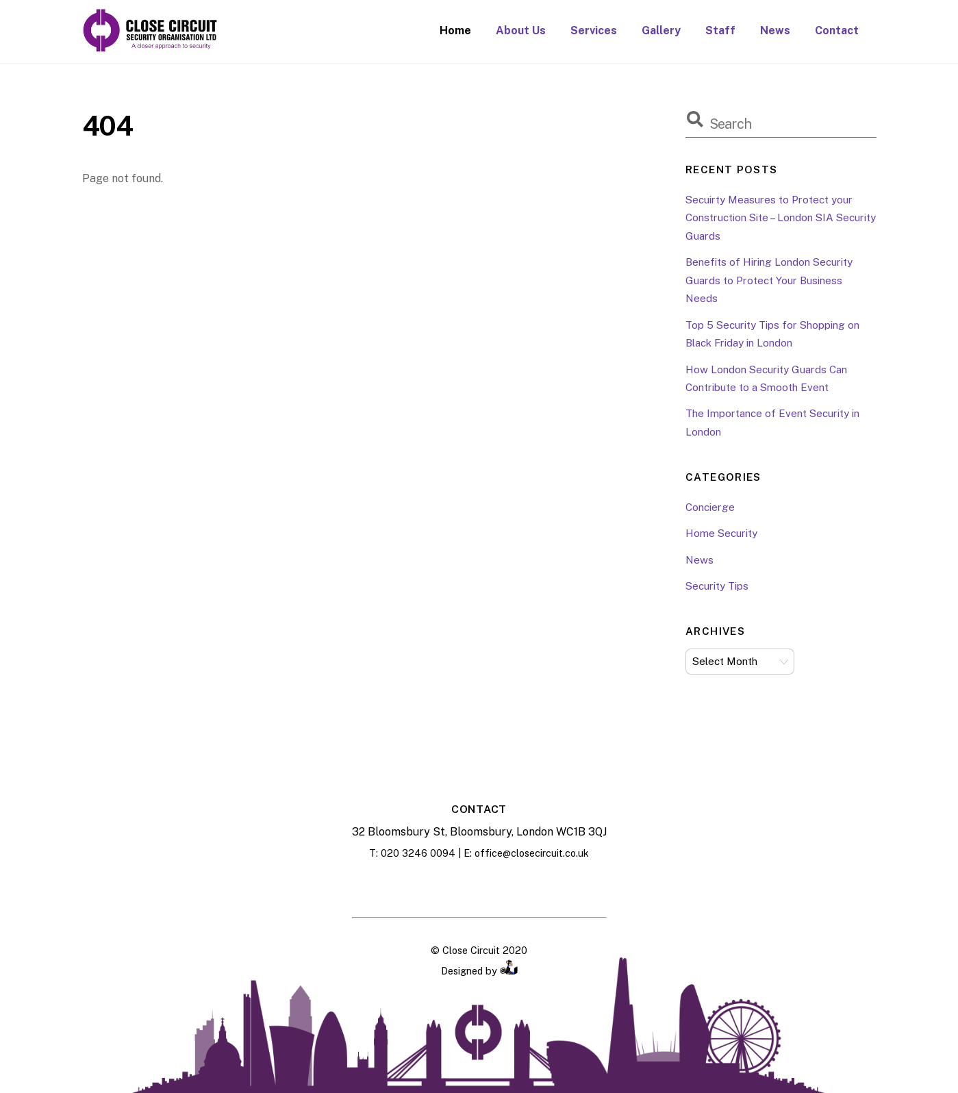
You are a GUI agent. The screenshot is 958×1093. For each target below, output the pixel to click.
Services (593, 30)
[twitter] (513, 886)
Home (455, 30)
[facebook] (445, 886)
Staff (720, 30)
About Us (521, 30)
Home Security (721, 533)
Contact (837, 30)
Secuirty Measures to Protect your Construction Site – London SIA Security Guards (780, 218)
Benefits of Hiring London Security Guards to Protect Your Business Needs (769, 280)
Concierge (710, 507)
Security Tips (716, 586)
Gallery (661, 30)
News (775, 30)
